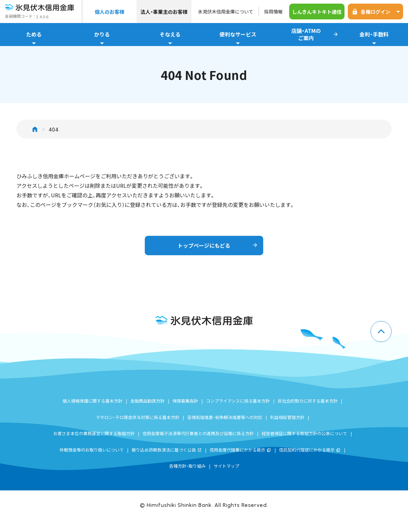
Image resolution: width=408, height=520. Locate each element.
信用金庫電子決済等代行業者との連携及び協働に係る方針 (198, 433)
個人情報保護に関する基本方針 (92, 401)
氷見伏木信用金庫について (225, 11)
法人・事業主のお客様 (164, 11)
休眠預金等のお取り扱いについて (92, 450)
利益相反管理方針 (287, 417)
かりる (102, 38)
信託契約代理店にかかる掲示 (310, 450)
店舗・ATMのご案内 (315, 34)
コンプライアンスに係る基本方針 (238, 401)
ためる (34, 38)
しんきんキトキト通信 (317, 11)
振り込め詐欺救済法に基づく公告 (167, 450)
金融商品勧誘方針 (147, 401)
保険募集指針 (185, 401)
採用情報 (273, 11)
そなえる (170, 38)
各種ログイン (377, 11)
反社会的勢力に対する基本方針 (308, 401)
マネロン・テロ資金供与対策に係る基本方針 (137, 417)
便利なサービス (238, 38)
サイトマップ (226, 466)
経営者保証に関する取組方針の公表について (304, 433)
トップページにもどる (218, 245)
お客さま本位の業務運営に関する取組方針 (94, 433)
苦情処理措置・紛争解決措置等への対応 (224, 417)
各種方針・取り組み (187, 466)
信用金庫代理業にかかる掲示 (240, 450)
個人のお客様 (109, 11)
